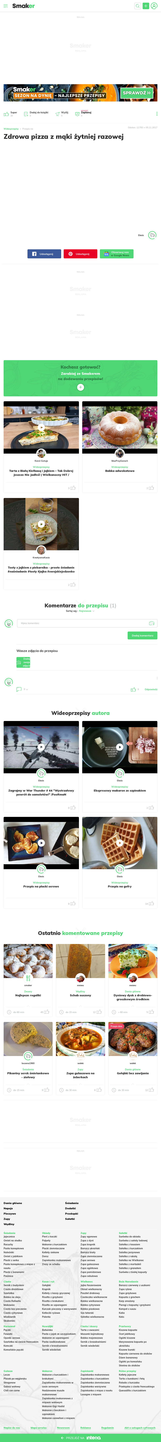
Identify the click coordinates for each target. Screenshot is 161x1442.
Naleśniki (9, 1239)
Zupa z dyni (87, 1227)
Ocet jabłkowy (127, 1320)
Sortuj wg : (80, 611)
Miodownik (10, 1303)
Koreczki (8, 1332)
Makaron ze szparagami (55, 1324)
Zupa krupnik (88, 1231)
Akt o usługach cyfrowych (138, 1414)
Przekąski (10, 1210)
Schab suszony (80, 997)
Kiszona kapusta (128, 1316)
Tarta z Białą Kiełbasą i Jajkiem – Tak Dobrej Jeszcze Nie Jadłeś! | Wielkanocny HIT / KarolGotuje (41, 475)
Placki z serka (11, 1247)
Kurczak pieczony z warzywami (59, 1295)
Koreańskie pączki (14, 1336)
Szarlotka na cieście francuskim (21, 1328)
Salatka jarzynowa (129, 1239)
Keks (121, 1303)
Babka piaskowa (90, 1295)
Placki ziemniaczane (53, 1235)
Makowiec (9, 1291)
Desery (28, 993)
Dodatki (101, 1205)
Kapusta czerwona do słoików (135, 1340)
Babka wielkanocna (92, 1287)
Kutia (122, 1299)
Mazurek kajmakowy (92, 1320)
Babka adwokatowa (120, 471)
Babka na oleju (12, 1283)
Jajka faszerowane (91, 1272)
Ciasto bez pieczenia (15, 1295)
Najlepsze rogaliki (28, 997)
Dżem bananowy (128, 1344)
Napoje (69, 1205)
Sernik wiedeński (51, 1336)
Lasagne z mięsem (91, 1381)
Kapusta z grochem (129, 1283)
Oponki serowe (12, 1324)
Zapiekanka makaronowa (56, 1247)
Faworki (8, 1320)
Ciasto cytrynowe (13, 1299)
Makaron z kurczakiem (54, 1231)
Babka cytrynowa (90, 1291)
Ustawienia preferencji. (67, 1424)
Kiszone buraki (127, 1336)
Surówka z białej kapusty (133, 1258)
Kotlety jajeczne (127, 1361)
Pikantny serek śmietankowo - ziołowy (28, 1077)
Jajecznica (9, 1223)
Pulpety (46, 1227)
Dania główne (133, 993)
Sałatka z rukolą (128, 1243)
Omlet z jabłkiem (13, 1243)
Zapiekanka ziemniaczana (95, 1369)
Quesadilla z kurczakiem (132, 1377)
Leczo (7, 1361)
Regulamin (106, 1414)
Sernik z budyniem (14, 1272)
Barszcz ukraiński (90, 1235)
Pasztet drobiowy (90, 1280)
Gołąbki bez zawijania (133, 1075)
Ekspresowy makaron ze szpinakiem (120, 793)
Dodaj (32, 663)
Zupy (80, 1071)
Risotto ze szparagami (54, 1291)
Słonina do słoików (129, 1352)
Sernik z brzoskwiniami (55, 1332)
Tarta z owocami (90, 1316)
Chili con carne (12, 1377)
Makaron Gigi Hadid (53, 1393)
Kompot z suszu (127, 1295)
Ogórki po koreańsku (130, 1348)
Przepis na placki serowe (41, 888)
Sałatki (70, 1210)
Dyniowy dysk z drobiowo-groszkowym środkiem (133, 999)
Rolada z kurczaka (129, 1369)
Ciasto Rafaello (12, 1287)
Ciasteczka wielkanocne (94, 1283)
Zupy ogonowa (89, 1223)
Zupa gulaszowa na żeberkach (80, 1077)
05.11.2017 (151, 127)
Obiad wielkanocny (91, 1276)
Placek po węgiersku (15, 1365)
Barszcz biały (88, 1239)
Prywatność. (101, 1424)
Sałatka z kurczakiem (131, 1235)
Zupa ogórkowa (89, 1255)
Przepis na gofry (120, 888)
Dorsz (45, 1243)
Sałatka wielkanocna (92, 1303)
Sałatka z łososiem (129, 1231)
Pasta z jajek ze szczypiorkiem (59, 1320)
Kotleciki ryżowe (51, 1299)
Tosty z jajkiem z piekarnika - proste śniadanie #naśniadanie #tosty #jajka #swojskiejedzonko (41, 571)
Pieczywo (133, 1205)
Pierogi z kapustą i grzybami (135, 1291)
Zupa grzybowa (127, 1280)
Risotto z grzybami (52, 1283)
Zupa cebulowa (89, 1262)
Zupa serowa (88, 1247)
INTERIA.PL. (134, 1424)
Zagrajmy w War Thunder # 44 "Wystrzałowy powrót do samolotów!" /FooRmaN (41, 796)
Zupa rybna (125, 1276)
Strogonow (9, 1369)
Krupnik (46, 1276)
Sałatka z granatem (130, 1255)
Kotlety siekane (50, 1239)
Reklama (85, 1414)
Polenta (46, 1303)
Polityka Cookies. (87, 1424)
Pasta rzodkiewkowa (53, 1328)
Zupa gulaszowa (90, 1251)
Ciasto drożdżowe (13, 1276)
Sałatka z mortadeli (130, 1251)
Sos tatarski (87, 1299)
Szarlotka (9, 1280)
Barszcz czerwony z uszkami (134, 1272)
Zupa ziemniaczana (91, 1243)
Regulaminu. (49, 1424)
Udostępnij (42, 254)
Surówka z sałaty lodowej (133, 1227)
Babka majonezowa (92, 1324)
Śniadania (28, 1071)
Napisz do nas (13, 1414)
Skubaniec (9, 1307)
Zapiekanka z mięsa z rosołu (96, 1377)
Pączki (7, 1316)
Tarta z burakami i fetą (132, 1365)
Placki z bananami (14, 1258)
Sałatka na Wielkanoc (131, 1247)
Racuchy (8, 1231)
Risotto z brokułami (53, 1287)
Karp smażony (127, 1287)
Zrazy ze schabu (51, 1251)
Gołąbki (46, 1272)
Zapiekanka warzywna (93, 1373)
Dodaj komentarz (141, 636)
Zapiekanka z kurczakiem (95, 1365)
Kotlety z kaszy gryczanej (56, 1280)
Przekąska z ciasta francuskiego (136, 1373)
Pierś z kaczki (49, 1223)
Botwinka (47, 1316)
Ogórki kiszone (127, 1324)
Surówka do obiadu (129, 1223)
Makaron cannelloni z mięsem (58, 1404)
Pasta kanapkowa (14, 1235)
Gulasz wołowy (12, 1373)
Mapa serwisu (39, 1414)
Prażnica (8, 1262)
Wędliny (80, 993)
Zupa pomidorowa (91, 1258)
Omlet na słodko (13, 1227)
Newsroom (64, 1414)
